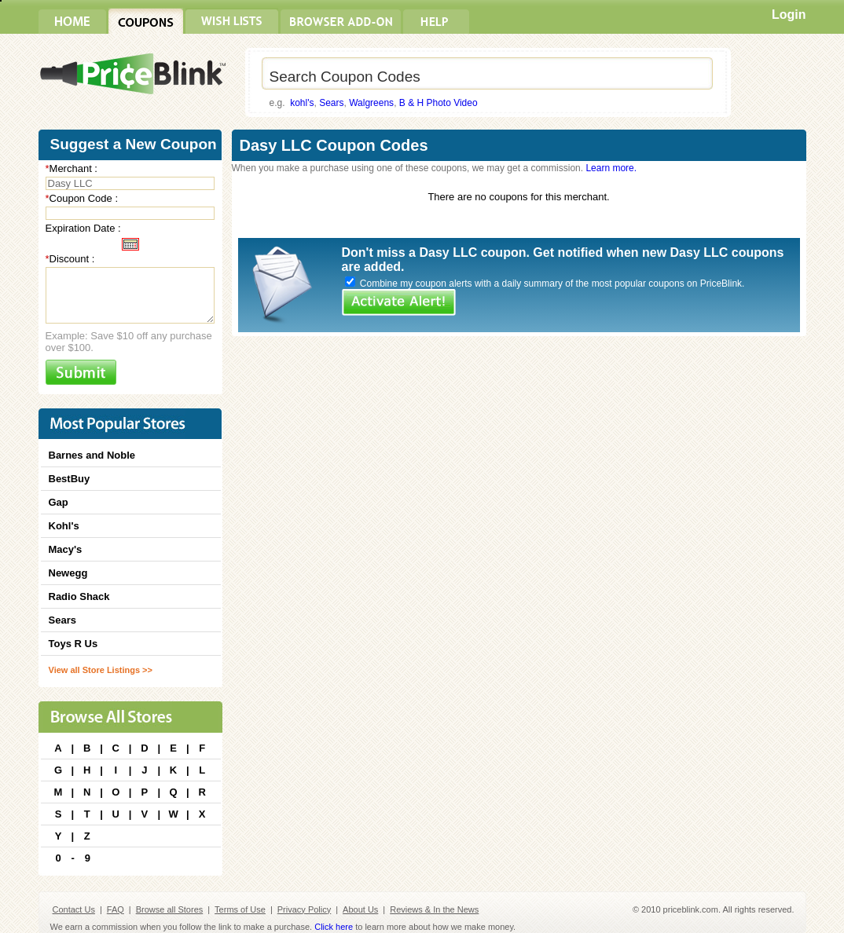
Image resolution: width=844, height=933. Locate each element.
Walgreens (371, 102)
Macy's (66, 549)
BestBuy (69, 479)
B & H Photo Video (438, 102)
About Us (360, 909)
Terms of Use (240, 909)
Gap (58, 502)
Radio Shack (79, 596)
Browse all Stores (170, 909)
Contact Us (74, 909)
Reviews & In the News (434, 909)
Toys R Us (73, 643)
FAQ (115, 909)
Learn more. (611, 168)
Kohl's (64, 526)
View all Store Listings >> (100, 670)
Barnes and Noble (92, 455)
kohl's (302, 102)
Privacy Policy (304, 909)
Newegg (68, 573)
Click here (333, 926)
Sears (331, 102)
